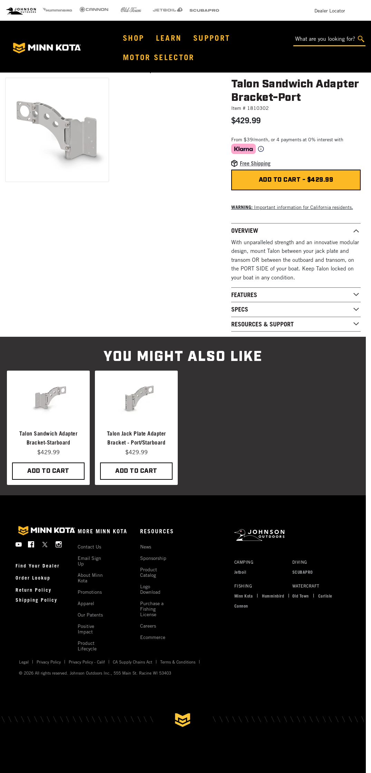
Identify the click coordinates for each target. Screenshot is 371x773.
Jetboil (240, 572)
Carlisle (325, 596)
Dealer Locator (329, 10)
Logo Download (150, 589)
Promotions (90, 592)
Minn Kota (243, 596)
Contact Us (89, 547)
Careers (148, 626)
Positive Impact (86, 628)
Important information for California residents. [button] (292, 207)
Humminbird (273, 596)
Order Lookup (33, 578)
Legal (24, 662)
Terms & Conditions (177, 662)
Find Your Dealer (38, 566)
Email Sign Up (89, 560)
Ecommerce (152, 637)
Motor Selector (159, 57)
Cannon (241, 606)
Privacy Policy (49, 662)
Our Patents (90, 615)
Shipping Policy (36, 600)
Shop (133, 37)
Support (211, 37)
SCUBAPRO (302, 572)
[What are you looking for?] (329, 39)
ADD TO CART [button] (48, 471)
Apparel (86, 603)
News (145, 547)
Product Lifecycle (87, 645)
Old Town (300, 596)
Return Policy (33, 590)
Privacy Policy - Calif (87, 662)
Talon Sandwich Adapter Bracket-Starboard (48, 438)
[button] (57, 130)
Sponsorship (153, 558)
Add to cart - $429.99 (296, 180)
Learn (169, 37)
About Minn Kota (90, 577)
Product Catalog (148, 572)
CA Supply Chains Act (132, 662)
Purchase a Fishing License (152, 608)
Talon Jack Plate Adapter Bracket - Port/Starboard (136, 438)
